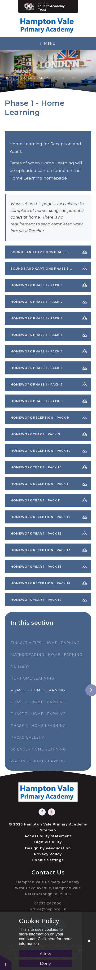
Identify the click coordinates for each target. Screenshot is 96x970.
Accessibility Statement (48, 836)
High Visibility (48, 842)
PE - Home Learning (32, 678)
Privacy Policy (48, 854)
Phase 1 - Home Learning (38, 690)
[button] (6, 962)
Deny (45, 963)
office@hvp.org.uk (48, 909)
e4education (58, 848)
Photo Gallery (27, 737)
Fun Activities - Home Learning (45, 643)
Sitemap (48, 830)
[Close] (89, 941)
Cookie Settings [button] (48, 860)
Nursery (20, 666)
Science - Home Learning (38, 749)
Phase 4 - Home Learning (38, 726)
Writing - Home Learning (38, 761)
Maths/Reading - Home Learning (46, 655)
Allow (45, 953)
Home (10, 77)
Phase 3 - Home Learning (38, 714)
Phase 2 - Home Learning (38, 702)
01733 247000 (48, 903)
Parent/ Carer (34, 77)
